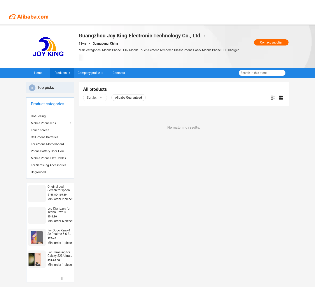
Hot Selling (38, 116)
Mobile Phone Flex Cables (48, 158)
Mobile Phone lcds (43, 123)
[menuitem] (50, 116)
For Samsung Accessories (48, 165)
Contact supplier (271, 42)
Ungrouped (38, 172)
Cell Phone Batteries (44, 137)
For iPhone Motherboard (47, 144)
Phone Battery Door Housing (50, 151)
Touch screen (40, 130)
